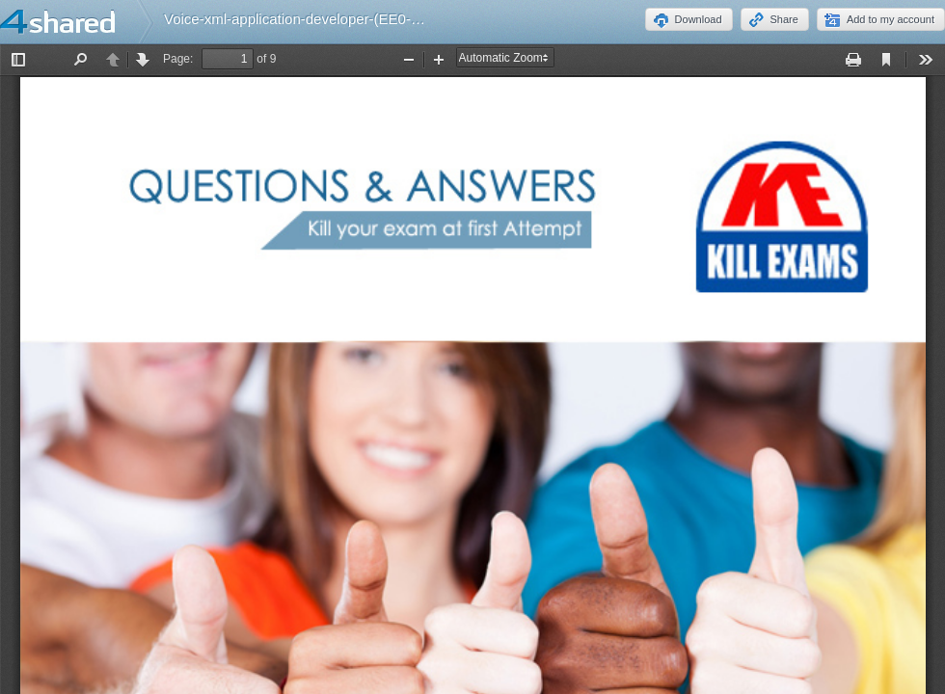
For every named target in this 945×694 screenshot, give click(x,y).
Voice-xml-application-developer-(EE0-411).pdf (314, 19)
